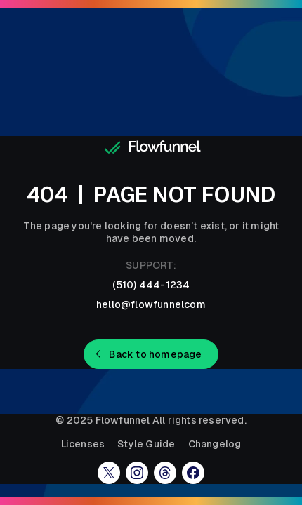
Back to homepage (155, 354)
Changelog (215, 444)
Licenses (83, 444)
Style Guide (146, 444)
